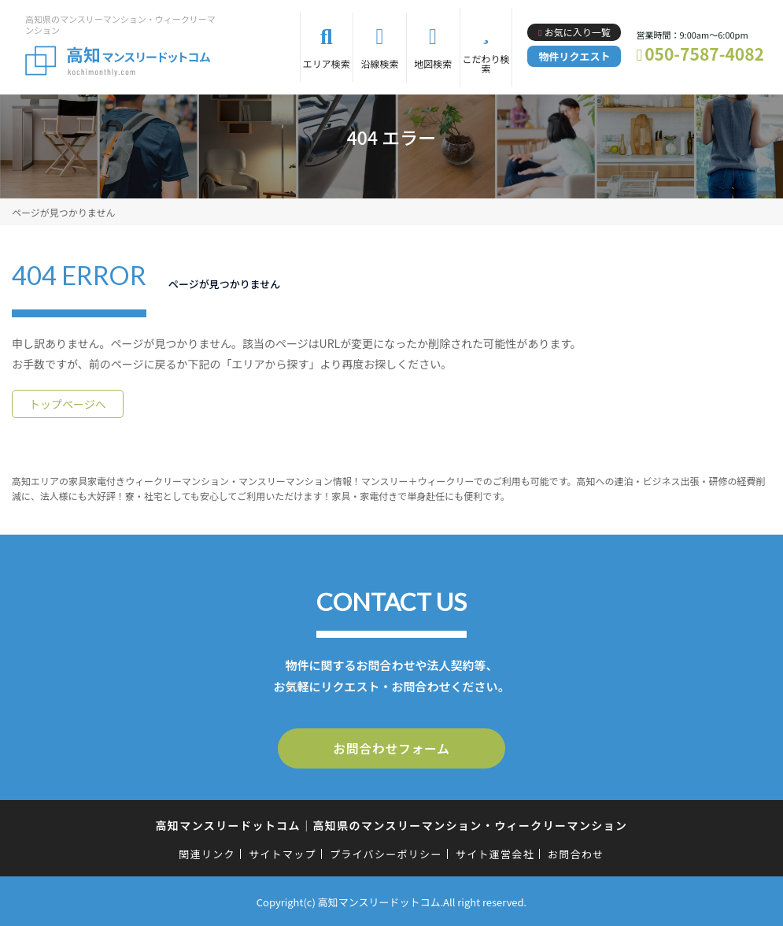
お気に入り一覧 (578, 32)
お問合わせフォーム (392, 747)
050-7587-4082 (704, 53)
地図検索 (433, 63)
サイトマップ (282, 851)
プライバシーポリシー (386, 851)
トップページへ (67, 404)
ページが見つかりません (63, 212)
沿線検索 (380, 63)
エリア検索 (326, 63)
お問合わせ (576, 851)
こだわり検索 (485, 63)
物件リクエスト (574, 56)
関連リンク (207, 851)
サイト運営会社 (495, 851)
